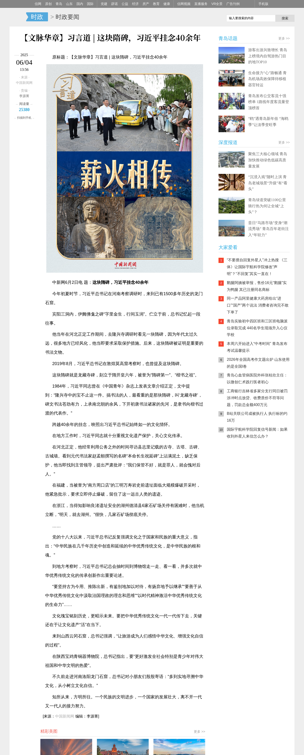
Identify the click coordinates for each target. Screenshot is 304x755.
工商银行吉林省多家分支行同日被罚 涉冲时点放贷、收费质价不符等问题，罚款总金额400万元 (257, 398)
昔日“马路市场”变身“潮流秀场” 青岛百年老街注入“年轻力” (268, 229)
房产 (145, 4)
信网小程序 (261, 473)
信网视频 (183, 4)
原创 (48, 4)
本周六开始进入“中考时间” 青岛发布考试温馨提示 (257, 347)
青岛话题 (228, 38)
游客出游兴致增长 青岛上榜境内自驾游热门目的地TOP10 (267, 56)
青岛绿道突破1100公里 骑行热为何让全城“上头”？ (267, 206)
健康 (166, 4)
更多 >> (199, 731)
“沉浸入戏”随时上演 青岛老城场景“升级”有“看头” (267, 183)
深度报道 (228, 142)
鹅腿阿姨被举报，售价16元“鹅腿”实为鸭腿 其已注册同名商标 (257, 286)
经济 (135, 4)
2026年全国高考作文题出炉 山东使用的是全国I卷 (258, 362)
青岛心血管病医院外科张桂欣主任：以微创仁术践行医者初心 (257, 378)
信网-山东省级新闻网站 (18, 17)
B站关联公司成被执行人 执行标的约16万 (257, 416)
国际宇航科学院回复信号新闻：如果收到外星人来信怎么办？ (257, 432)
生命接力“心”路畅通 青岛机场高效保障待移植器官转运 (267, 79)
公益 (125, 4)
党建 (104, 4)
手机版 (263, 4)
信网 (38, 4)
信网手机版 (232, 473)
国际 (90, 4)
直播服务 (201, 4)
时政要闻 (67, 17)
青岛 (59, 4)
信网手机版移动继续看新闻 (198, 17)
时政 (37, 16)
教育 (156, 4)
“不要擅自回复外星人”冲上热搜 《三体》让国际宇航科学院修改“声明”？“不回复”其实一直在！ (257, 267)
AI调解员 (261, 492)
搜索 (285, 18)
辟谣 (114, 4)
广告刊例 (233, 4)
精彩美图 (48, 731)
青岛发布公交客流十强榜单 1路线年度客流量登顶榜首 (268, 102)
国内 (79, 4)
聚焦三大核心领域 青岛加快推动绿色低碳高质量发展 (267, 160)
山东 (69, 4)
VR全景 (217, 4)
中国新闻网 (64, 716)
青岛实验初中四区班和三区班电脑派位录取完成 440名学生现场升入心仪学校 (257, 328)
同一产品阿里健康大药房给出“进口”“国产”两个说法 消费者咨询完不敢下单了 (258, 305)
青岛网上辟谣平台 (232, 492)
